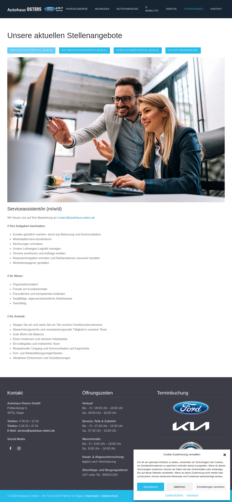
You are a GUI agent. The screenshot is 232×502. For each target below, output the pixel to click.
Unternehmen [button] (193, 9)
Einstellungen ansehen (211, 486)
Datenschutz (110, 495)
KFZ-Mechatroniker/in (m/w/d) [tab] (84, 50)
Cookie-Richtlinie (174, 495)
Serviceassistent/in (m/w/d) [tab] (31, 50)
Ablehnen (179, 486)
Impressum (192, 495)
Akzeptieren (150, 486)
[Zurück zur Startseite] (35, 9)
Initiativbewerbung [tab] (183, 50)
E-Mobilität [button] (152, 9)
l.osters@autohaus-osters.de (76, 217)
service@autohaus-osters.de (36, 430)
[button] (225, 454)
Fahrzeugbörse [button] (77, 9)
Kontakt (216, 9)
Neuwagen (102, 9)
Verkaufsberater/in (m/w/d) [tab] (137, 50)
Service (171, 9)
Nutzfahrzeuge (127, 9)
